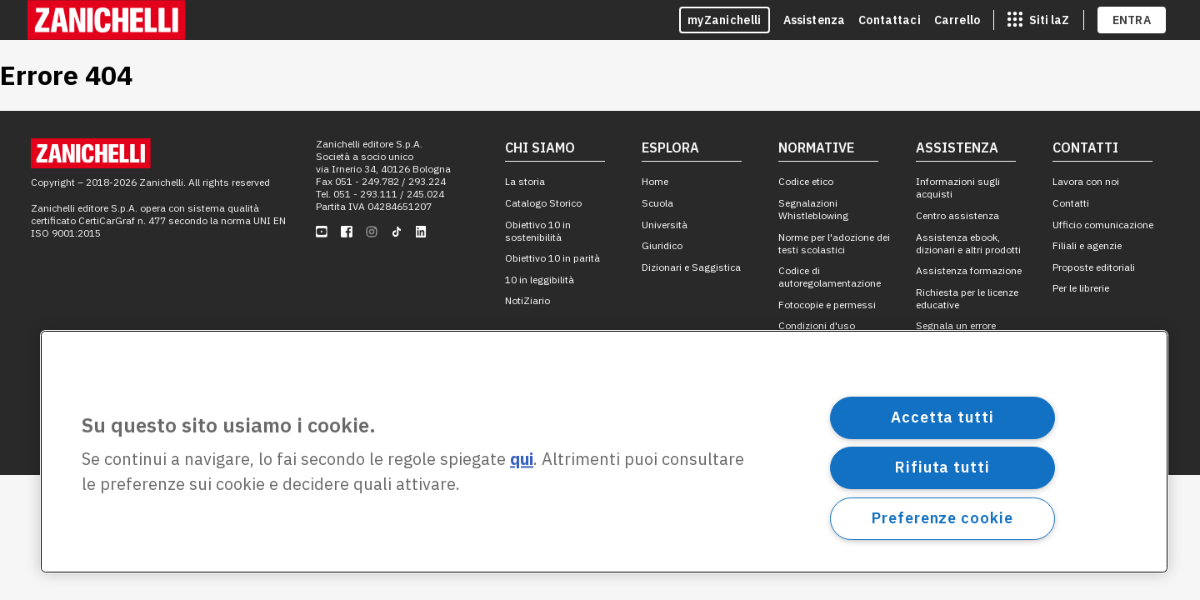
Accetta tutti (942, 417)
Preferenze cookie (942, 518)
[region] (604, 451)
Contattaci (889, 20)
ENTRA (1132, 20)
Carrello (957, 20)
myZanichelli (725, 20)
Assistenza (814, 20)
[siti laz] (1038, 20)
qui (521, 459)
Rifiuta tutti (942, 467)
